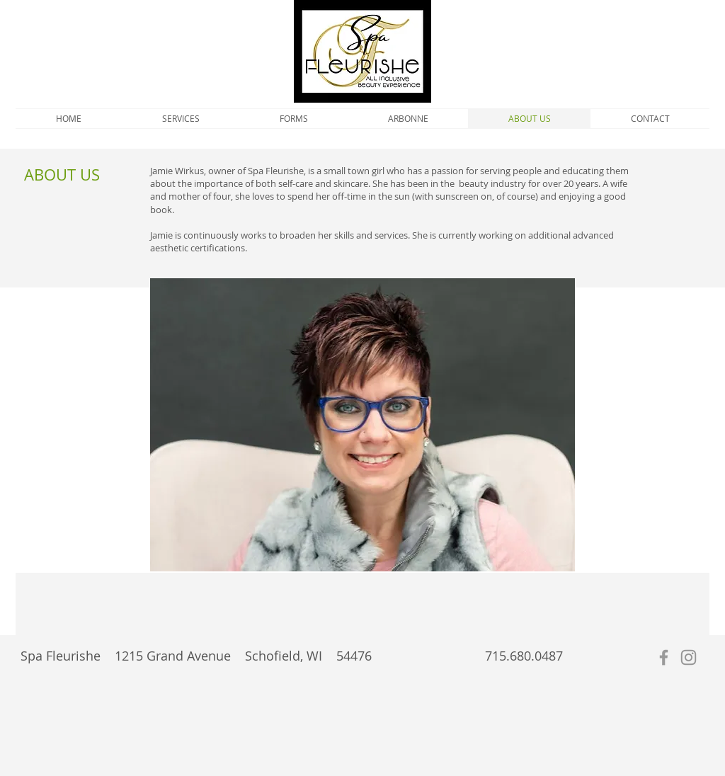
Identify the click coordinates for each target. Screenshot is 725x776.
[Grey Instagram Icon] (688, 657)
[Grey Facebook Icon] (663, 657)
